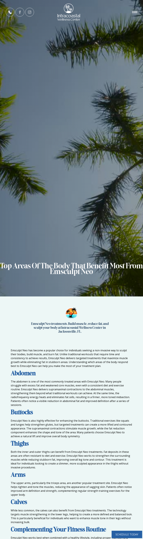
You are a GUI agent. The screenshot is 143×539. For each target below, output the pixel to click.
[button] (129, 12)
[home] (71, 12)
